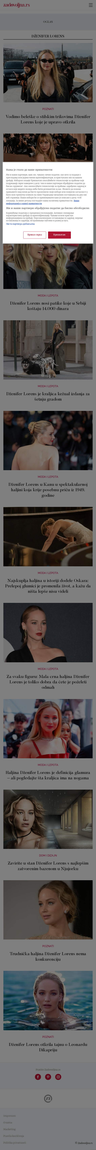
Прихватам (59, 235)
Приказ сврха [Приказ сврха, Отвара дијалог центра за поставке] (35, 235)
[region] (48, 203)
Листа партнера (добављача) (20, 224)
